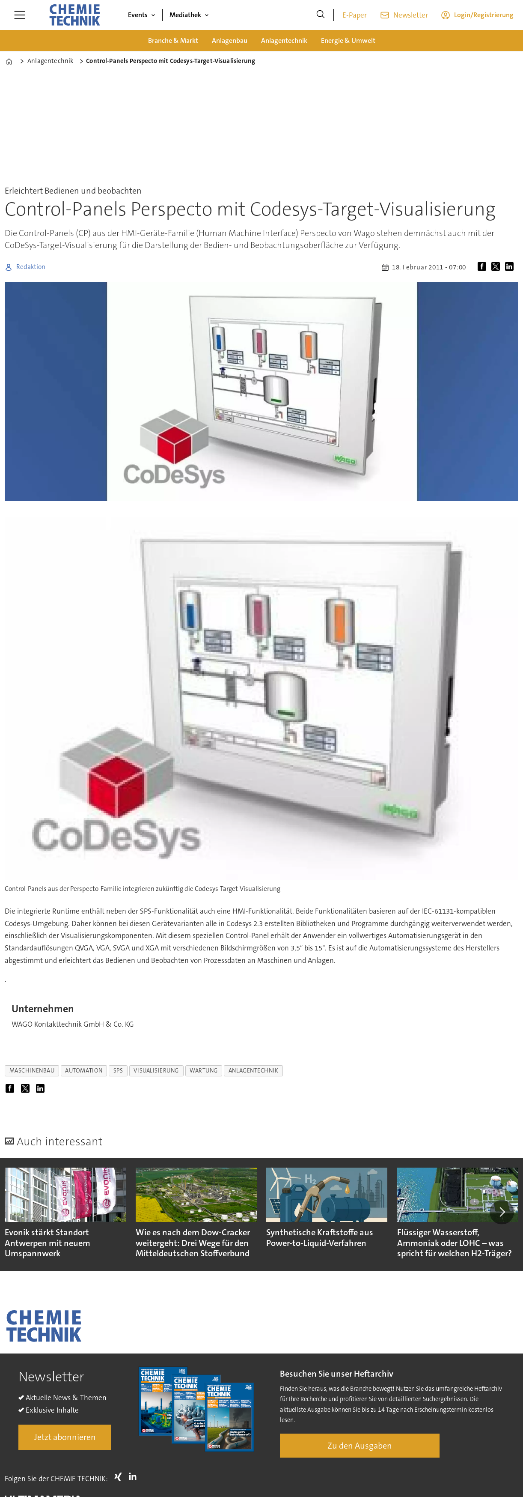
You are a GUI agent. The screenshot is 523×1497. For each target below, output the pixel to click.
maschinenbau (32, 1070)
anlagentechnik (254, 1070)
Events (138, 14)
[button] (502, 1212)
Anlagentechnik (284, 40)
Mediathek (185, 14)
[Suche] (320, 15)
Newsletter (410, 15)
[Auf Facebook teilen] (483, 267)
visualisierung (156, 1070)
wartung (204, 1070)
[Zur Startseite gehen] (74, 15)
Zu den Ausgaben (359, 1445)
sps (118, 1070)
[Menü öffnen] (20, 15)
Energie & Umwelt (348, 40)
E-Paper (354, 15)
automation (83, 1070)
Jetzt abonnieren (65, 1437)
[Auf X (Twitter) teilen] (497, 267)
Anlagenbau (229, 40)
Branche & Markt (173, 40)
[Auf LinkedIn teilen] (511, 267)
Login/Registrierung (484, 14)
